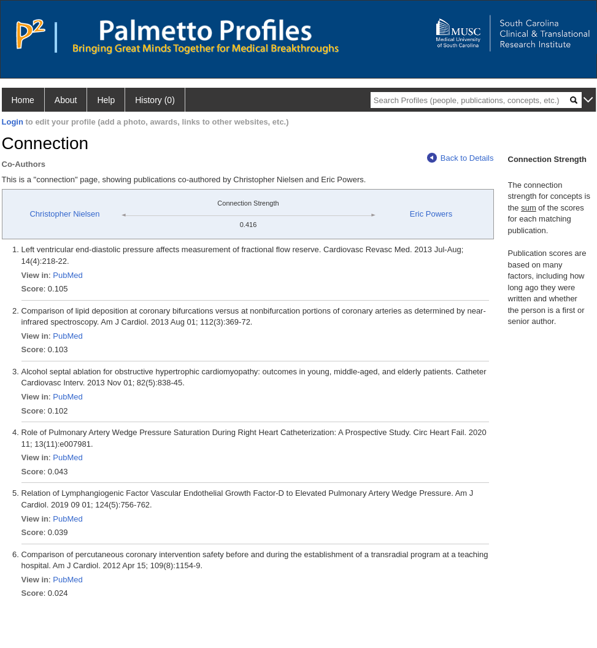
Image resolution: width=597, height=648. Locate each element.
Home (23, 100)
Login (12, 121)
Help (106, 100)
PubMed (67, 275)
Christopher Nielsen (64, 213)
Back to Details (460, 158)
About (66, 100)
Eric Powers (431, 213)
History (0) (155, 100)
